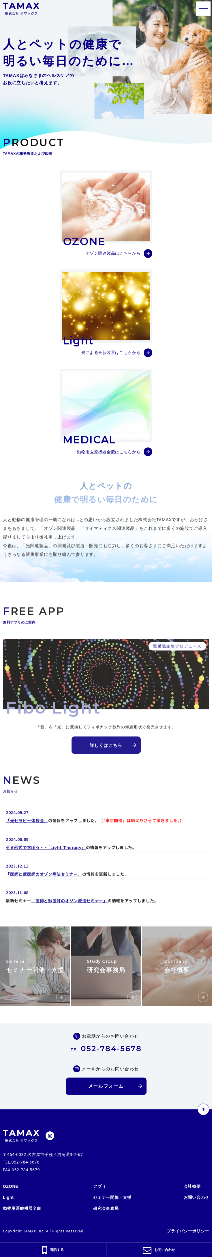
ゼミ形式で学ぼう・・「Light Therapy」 (46, 862)
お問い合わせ (196, 1196)
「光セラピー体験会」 (27, 835)
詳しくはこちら (106, 760)
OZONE (10, 1185)
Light (8, 1196)
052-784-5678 (106, 1048)
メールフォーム (106, 1084)
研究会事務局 (106, 1207)
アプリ (99, 1185)
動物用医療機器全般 (22, 1207)
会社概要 (192, 1185)
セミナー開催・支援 (112, 1196)
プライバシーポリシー (188, 1229)
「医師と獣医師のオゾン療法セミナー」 (44, 888)
